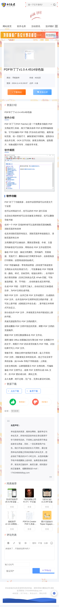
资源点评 (42, 92)
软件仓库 (22, 26)
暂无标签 (15, 411)
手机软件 (16, 78)
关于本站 (24, 593)
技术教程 (51, 26)
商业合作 (33, 593)
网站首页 (7, 26)
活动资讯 (36, 26)
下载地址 (16, 92)
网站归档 (42, 593)
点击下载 (13, 391)
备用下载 (32, 391)
